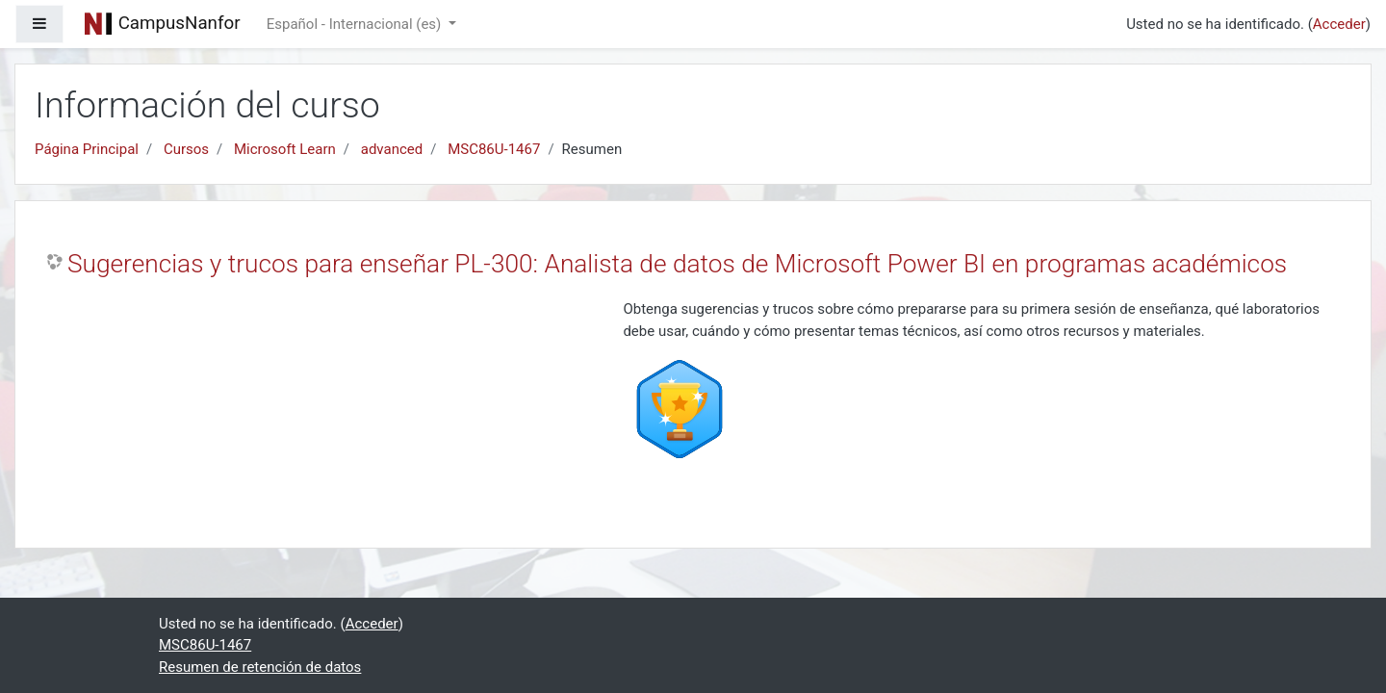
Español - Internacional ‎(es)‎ (356, 24)
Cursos (186, 149)
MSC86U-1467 (494, 149)
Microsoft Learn (285, 149)
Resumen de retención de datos (260, 667)
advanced (392, 149)
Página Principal (87, 149)
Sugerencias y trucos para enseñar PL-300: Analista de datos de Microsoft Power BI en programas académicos (677, 263)
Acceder (1339, 24)
